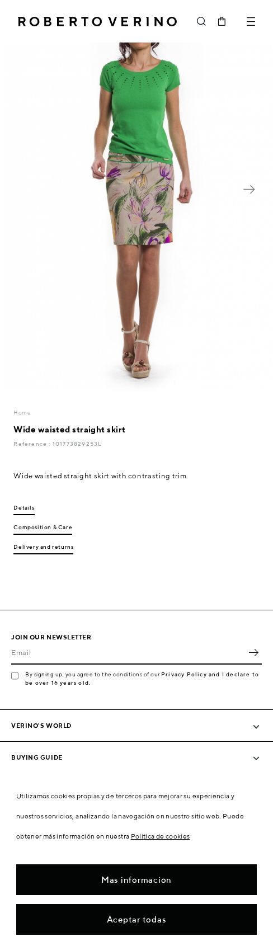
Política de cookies (160, 836)
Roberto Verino (97, 21)
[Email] (128, 652)
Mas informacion (136, 879)
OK (253, 652)
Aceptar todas (137, 919)
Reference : (32, 443)
